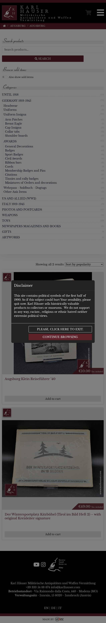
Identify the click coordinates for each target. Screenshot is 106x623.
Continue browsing (60, 337)
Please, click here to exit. (60, 329)
